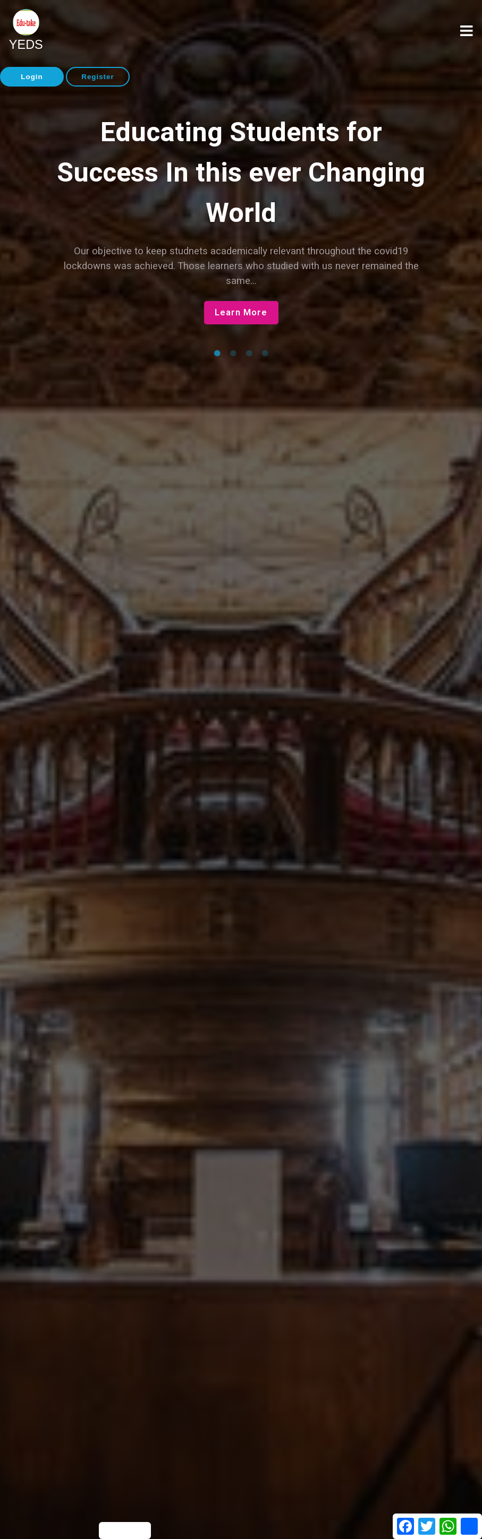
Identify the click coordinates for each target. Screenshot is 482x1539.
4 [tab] (265, 353)
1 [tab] (217, 353)
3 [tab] (249, 353)
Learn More (241, 312)
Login (32, 77)
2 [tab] (233, 353)
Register (97, 77)
